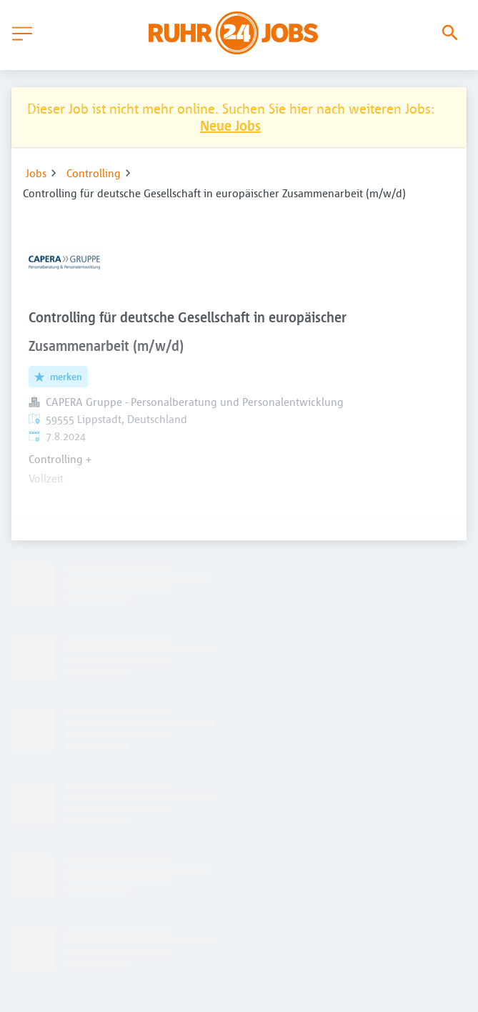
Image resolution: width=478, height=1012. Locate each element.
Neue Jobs (230, 125)
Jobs (36, 173)
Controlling (93, 173)
